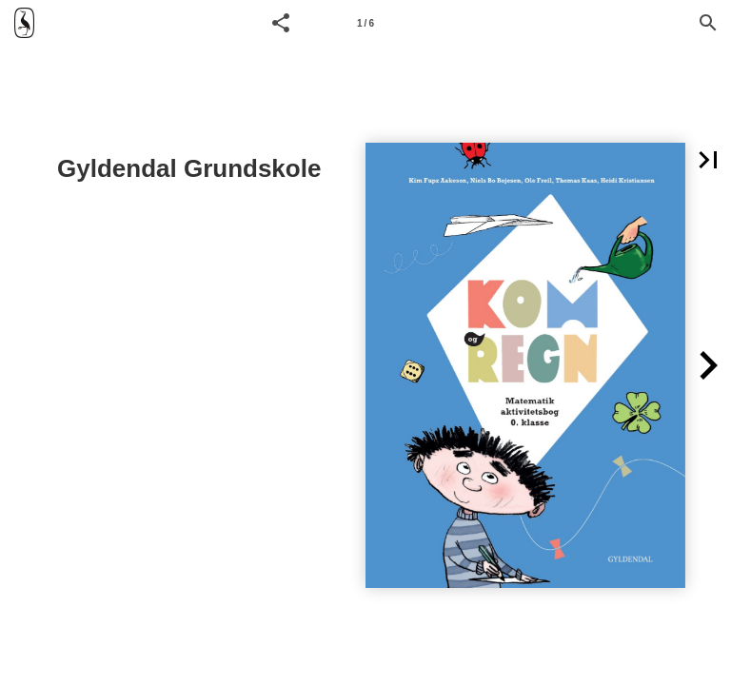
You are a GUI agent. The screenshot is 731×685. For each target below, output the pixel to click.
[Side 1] (365, 23)
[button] (281, 23)
